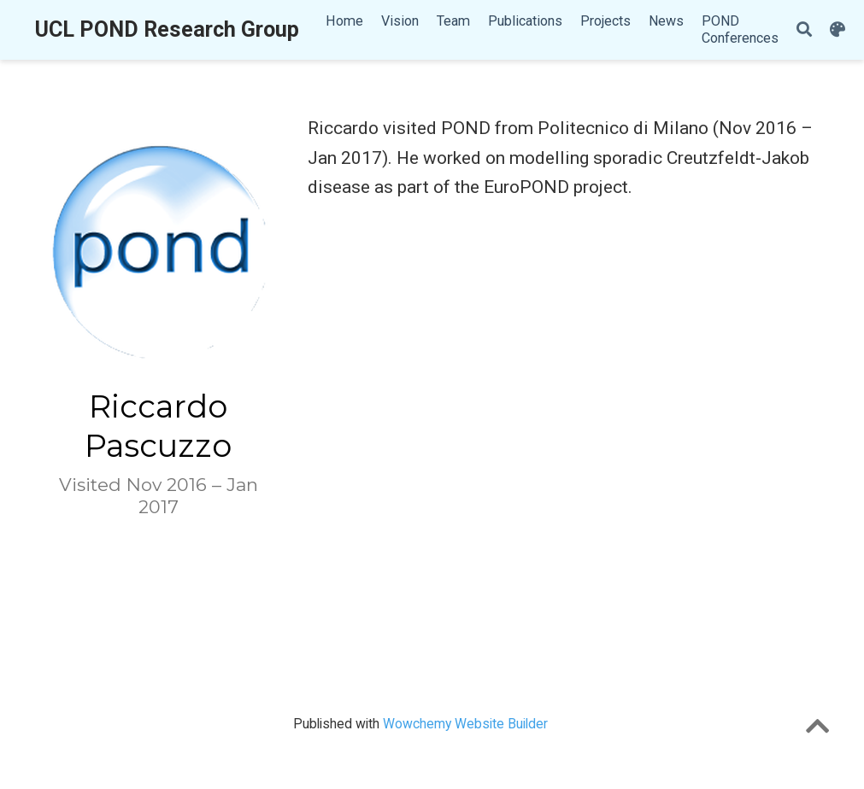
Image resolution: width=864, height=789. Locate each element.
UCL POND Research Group (167, 29)
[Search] (804, 30)
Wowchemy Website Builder (465, 724)
